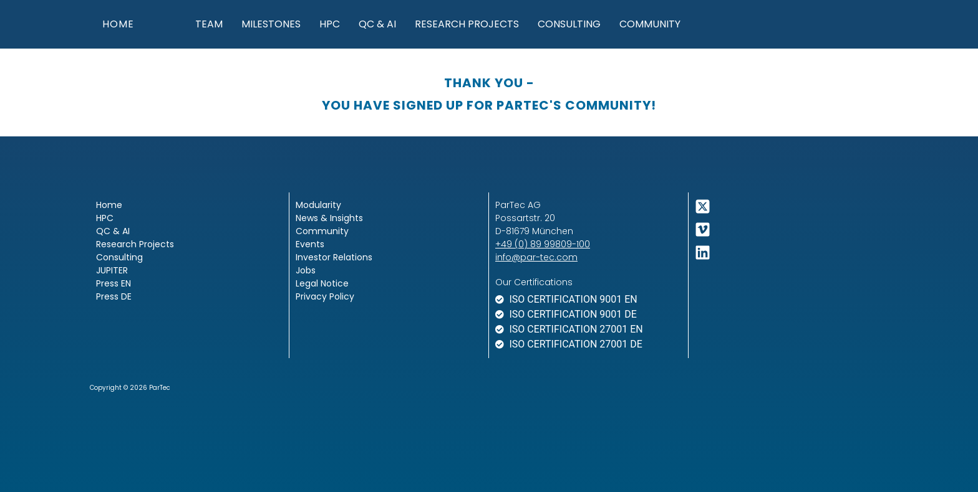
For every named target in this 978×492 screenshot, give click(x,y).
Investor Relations (334, 257)
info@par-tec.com (536, 257)
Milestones (271, 24)
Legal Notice (322, 283)
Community (649, 24)
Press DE (114, 296)
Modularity (318, 205)
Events (310, 244)
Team (209, 24)
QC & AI (377, 24)
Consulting (569, 24)
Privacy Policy (325, 296)
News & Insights (329, 218)
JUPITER (112, 270)
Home (109, 205)
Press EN (113, 283)
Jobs (306, 270)
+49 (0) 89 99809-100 (542, 244)
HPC (329, 24)
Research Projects (467, 24)
